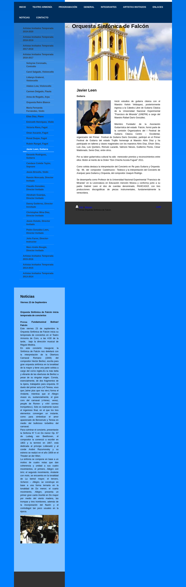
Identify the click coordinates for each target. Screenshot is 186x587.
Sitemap (88, 207)
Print (79, 207)
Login (158, 206)
